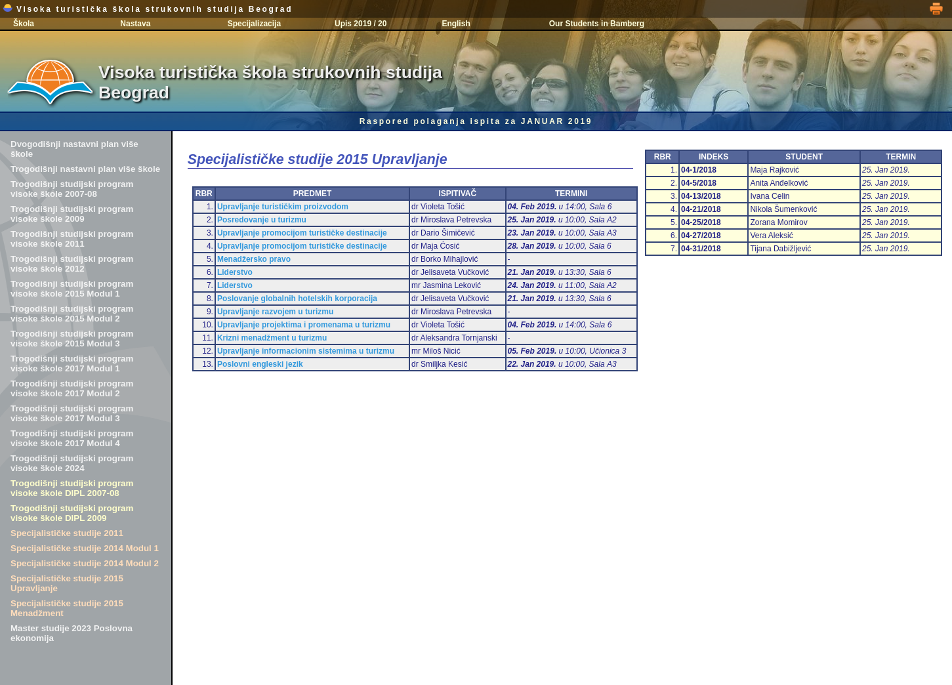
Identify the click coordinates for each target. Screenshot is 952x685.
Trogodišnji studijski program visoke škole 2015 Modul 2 (71, 313)
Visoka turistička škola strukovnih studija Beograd (148, 9)
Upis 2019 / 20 (360, 23)
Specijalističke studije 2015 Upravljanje (66, 583)
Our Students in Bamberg (596, 23)
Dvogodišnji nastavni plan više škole (74, 149)
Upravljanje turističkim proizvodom (282, 206)
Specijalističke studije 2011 (66, 533)
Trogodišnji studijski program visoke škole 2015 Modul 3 (71, 338)
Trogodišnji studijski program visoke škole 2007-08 (71, 189)
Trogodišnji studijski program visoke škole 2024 (71, 463)
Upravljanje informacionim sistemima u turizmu (305, 351)
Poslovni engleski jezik (260, 364)
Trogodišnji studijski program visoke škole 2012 (71, 264)
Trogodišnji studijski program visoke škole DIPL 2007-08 (71, 488)
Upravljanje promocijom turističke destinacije (302, 233)
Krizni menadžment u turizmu (272, 337)
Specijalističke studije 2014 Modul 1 (84, 548)
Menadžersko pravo (254, 259)
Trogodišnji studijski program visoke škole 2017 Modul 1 (71, 363)
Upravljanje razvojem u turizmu (275, 311)
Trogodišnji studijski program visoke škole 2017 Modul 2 (71, 388)
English (456, 23)
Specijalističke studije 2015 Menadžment (66, 608)
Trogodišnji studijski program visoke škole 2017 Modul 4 (71, 438)
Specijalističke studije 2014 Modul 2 (84, 563)
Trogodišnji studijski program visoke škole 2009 (71, 214)
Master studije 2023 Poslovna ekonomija (71, 633)
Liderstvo (235, 272)
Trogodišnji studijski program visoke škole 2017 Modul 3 (71, 413)
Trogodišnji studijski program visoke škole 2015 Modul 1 (71, 289)
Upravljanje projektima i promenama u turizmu (303, 324)
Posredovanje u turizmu (261, 219)
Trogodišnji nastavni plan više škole (85, 169)
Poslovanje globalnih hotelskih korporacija (297, 298)
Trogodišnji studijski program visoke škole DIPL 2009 (71, 513)
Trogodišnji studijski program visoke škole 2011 (71, 239)
